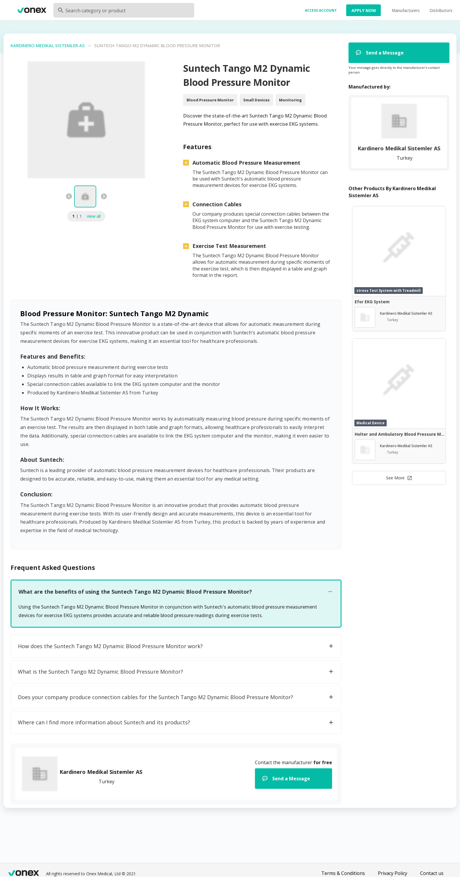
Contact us (432, 873)
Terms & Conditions (343, 873)
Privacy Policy (392, 873)
